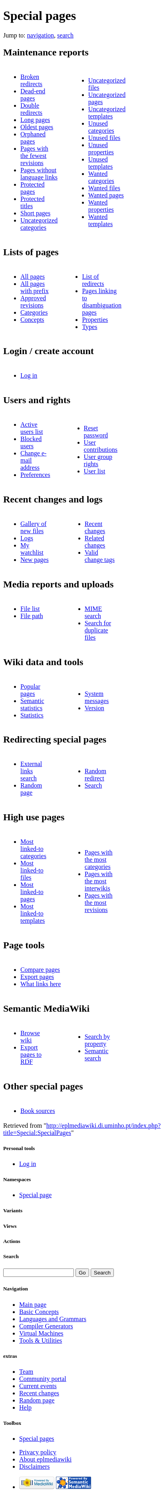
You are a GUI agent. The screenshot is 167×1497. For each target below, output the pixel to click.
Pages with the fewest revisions (34, 155)
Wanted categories (101, 177)
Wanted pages (106, 195)
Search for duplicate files (98, 630)
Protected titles (32, 202)
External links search (31, 771)
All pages (32, 276)
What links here (40, 984)
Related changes (95, 542)
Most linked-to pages (32, 891)
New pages (34, 559)
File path (31, 616)
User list (94, 471)
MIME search (93, 612)
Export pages (37, 976)
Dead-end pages (32, 95)
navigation (40, 35)
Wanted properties (101, 206)
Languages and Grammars (52, 1319)
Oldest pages (36, 127)
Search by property (97, 1040)
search (65, 35)
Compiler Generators (46, 1326)
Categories (34, 312)
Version (94, 708)
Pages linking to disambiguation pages (101, 302)
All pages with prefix (34, 287)
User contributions (100, 446)
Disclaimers (34, 1466)
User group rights (98, 460)
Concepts (32, 319)
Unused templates (100, 163)
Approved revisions (33, 302)
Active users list (31, 428)
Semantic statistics (32, 704)
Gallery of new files (33, 527)
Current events (38, 1386)
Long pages (35, 119)
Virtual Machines (41, 1333)
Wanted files (104, 188)
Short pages (35, 213)
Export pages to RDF (31, 1054)
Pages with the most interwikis (99, 881)
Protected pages (32, 188)
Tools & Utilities (40, 1340)
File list (30, 608)
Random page (31, 789)
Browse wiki (30, 1037)
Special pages (36, 1438)
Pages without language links (39, 174)
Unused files (104, 137)
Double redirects (31, 109)
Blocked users (31, 442)
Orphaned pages (33, 138)
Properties (95, 319)
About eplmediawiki (45, 1459)
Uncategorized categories (39, 224)
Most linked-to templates (32, 913)
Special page (35, 1195)
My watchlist (32, 549)
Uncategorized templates (106, 113)
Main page (32, 1304)
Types (89, 326)
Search (93, 785)
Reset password (96, 432)
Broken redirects (31, 80)
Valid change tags (100, 556)
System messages (97, 697)
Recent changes (95, 527)
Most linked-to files (32, 870)
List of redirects (93, 280)
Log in (28, 375)
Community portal (42, 1378)
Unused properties (101, 149)
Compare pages (40, 969)
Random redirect (95, 775)
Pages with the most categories (99, 859)
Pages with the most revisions (99, 902)
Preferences (35, 474)
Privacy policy (37, 1452)
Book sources (37, 1110)
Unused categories (101, 127)
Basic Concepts (39, 1311)
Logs (26, 538)
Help (25, 1407)
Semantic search (97, 1055)
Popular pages (30, 690)
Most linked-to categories (33, 848)
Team (26, 1371)
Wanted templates (100, 220)
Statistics (32, 715)
